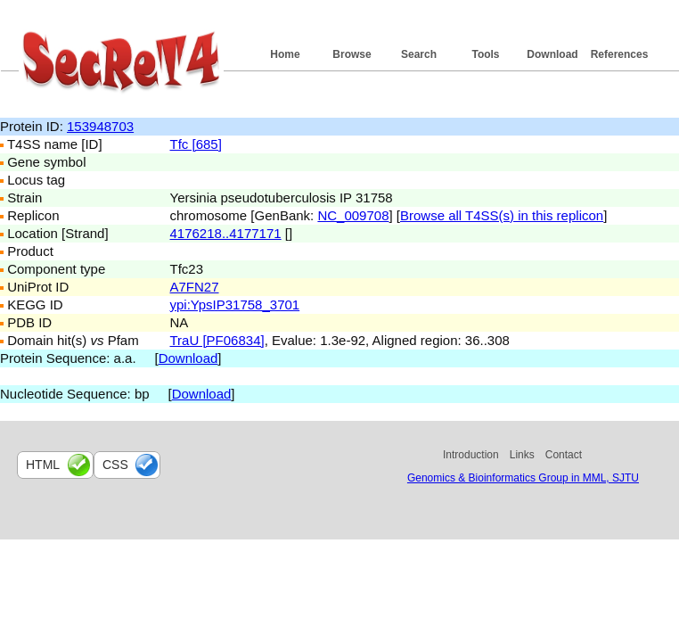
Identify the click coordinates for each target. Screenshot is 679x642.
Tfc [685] (196, 144)
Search (419, 54)
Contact (563, 455)
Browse (351, 54)
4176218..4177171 (226, 233)
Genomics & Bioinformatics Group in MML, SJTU (523, 478)
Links (522, 455)
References (620, 54)
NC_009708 (353, 215)
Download (552, 54)
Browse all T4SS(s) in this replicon (501, 215)
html (43, 464)
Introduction (471, 455)
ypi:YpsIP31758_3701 (235, 304)
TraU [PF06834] (217, 340)
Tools (485, 54)
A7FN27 (194, 286)
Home (284, 54)
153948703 (100, 126)
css (115, 464)
